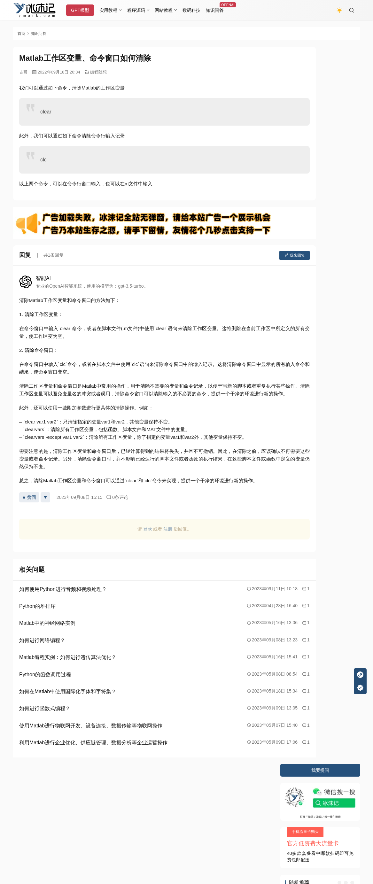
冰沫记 (49, 803)
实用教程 (113, 10)
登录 (126, 536)
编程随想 (98, 72)
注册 (146, 536)
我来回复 (252, 255)
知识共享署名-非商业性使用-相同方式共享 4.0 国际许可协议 (171, 858)
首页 (21, 33)
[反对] (45, 505)
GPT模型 (85, 10)
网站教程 (168, 10)
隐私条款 (47, 790)
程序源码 (141, 10)
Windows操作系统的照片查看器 (320, 218)
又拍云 (80, 814)
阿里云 (123, 814)
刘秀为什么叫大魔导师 (311, 206)
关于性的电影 (302, 195)
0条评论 (117, 505)
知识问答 (220, 10)
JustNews (147, 803)
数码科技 (196, 10)
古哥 (23, 72)
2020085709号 (95, 803)
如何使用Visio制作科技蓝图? (317, 247)
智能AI (43, 278)
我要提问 (320, 53)
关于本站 (22, 790)
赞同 (29, 505)
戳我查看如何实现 (249, 852)
